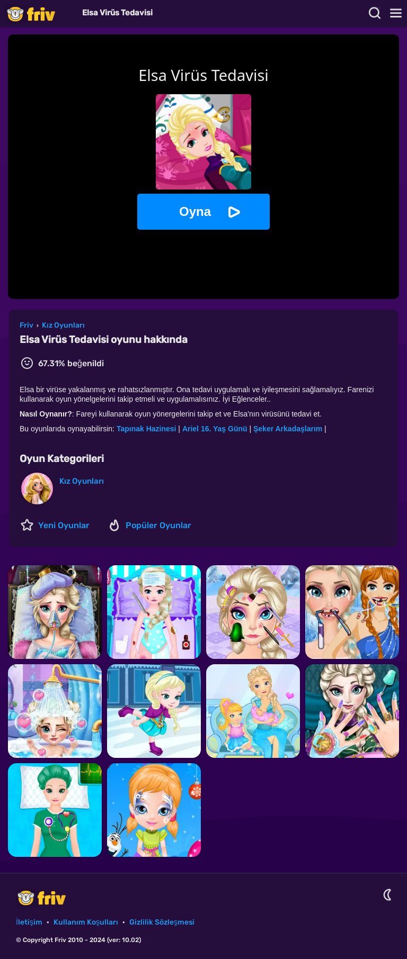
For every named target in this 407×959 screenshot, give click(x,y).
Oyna (195, 211)
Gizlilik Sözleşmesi (161, 922)
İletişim (29, 922)
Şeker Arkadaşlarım (287, 428)
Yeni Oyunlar (64, 525)
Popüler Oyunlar (158, 525)
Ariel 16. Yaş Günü (214, 428)
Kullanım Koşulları (86, 922)
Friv (39, 13)
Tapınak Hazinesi (146, 428)
